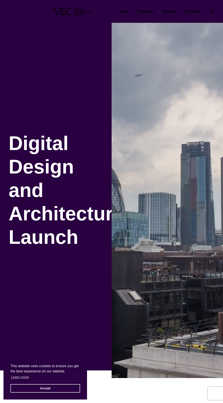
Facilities (192, 11)
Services (169, 11)
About (124, 11)
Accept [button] (45, 388)
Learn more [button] (20, 377)
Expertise (145, 11)
